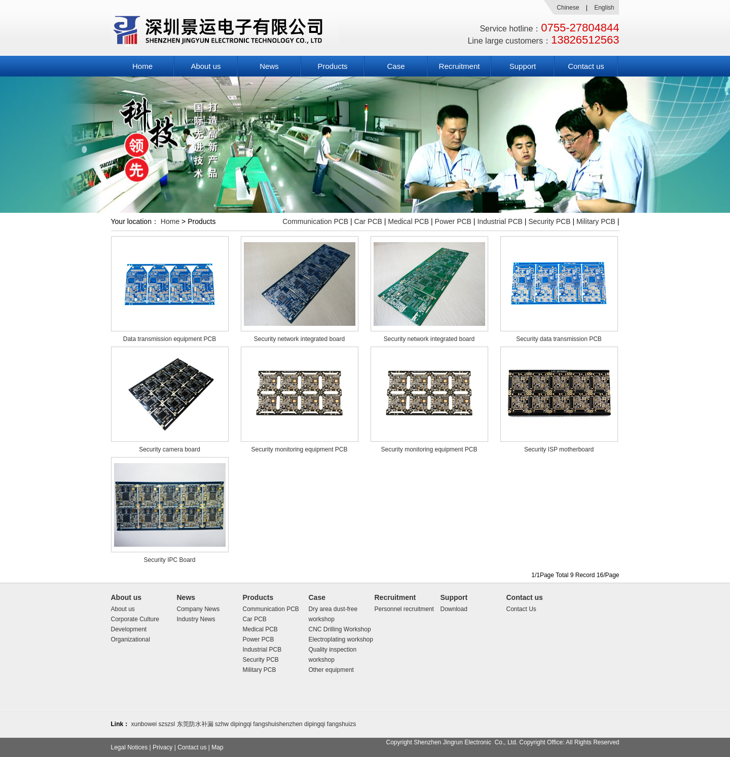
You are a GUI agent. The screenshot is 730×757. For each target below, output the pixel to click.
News (269, 66)
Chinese (568, 7)
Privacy (162, 747)
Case (396, 66)
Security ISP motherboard (559, 449)
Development (129, 629)
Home (142, 66)
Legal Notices (129, 747)
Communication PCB (315, 221)
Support (522, 66)
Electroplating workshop (341, 639)
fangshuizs (341, 724)
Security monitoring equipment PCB (299, 449)
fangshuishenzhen (277, 724)
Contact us (586, 66)
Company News (198, 609)
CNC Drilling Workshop (340, 629)
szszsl (167, 724)
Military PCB (595, 221)
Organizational (130, 639)
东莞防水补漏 (195, 724)
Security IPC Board (169, 559)
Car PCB (368, 221)
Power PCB (453, 221)
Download (454, 609)
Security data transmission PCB (559, 339)
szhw (222, 724)
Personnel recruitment (404, 609)
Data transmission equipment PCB (169, 339)
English (604, 7)
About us (206, 66)
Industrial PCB (499, 221)
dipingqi (241, 724)
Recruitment (459, 66)
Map (217, 747)
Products (332, 66)
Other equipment (331, 669)
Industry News (196, 619)
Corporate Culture (135, 619)
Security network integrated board (299, 339)
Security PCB (549, 221)
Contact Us (521, 609)
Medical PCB (408, 221)
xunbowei (144, 724)
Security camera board (169, 449)
